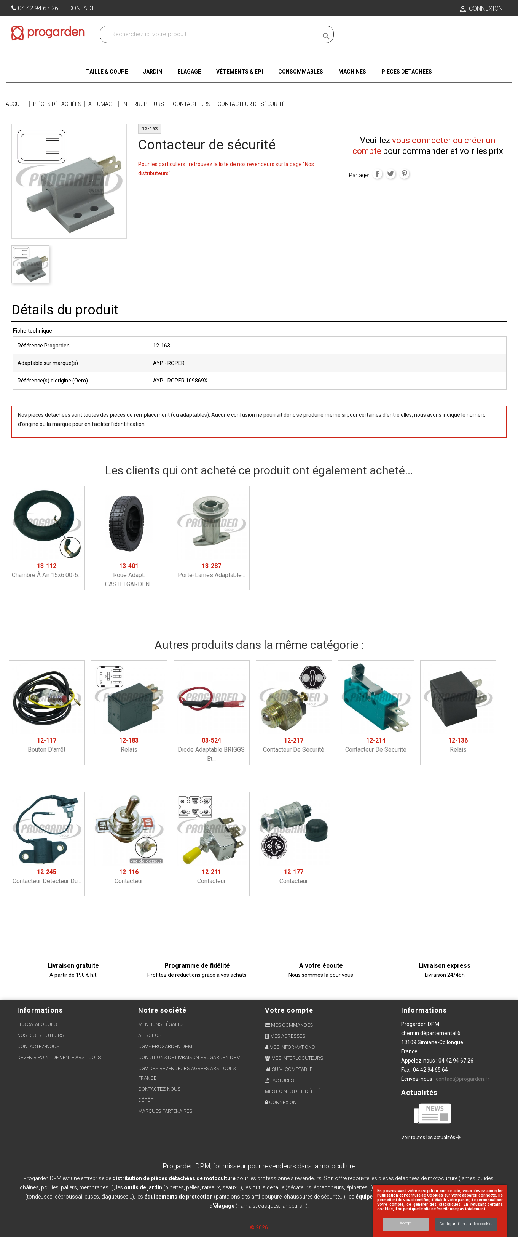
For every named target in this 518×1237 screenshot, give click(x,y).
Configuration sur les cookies (466, 1223)
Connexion (280, 1102)
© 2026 (259, 1227)
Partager (377, 174)
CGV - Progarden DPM (165, 1046)
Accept (406, 1223)
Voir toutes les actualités (431, 1137)
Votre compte (289, 1010)
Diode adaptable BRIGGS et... (211, 749)
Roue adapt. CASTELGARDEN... (129, 575)
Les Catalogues (37, 1024)
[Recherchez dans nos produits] (211, 34)
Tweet (390, 174)
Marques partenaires (165, 1111)
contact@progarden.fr (462, 1079)
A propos (149, 1035)
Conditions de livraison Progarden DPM (189, 1057)
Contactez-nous (38, 1046)
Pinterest (404, 174)
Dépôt (145, 1100)
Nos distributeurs (40, 1035)
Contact (81, 8)
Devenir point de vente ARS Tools (59, 1057)
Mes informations (290, 1047)
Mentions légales (160, 1024)
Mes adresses (285, 1036)
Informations (424, 1010)
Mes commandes (289, 1025)
